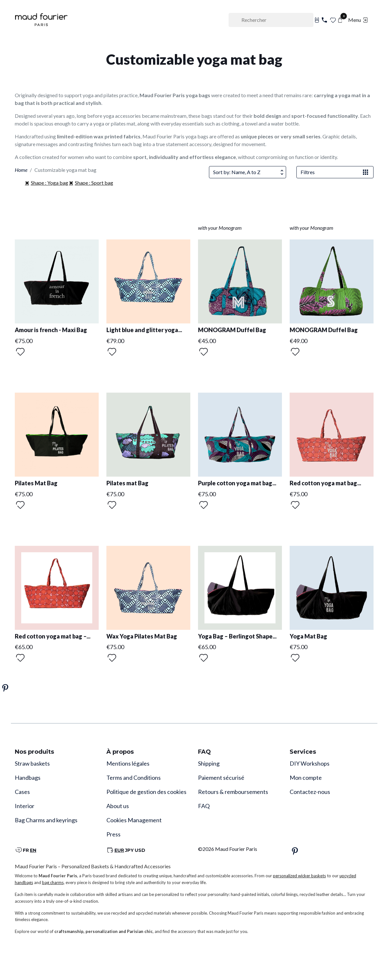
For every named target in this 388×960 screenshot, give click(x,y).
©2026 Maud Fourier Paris (227, 849)
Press (113, 834)
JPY (129, 850)
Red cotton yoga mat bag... (325, 483)
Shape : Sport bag (94, 183)
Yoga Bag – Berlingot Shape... (237, 636)
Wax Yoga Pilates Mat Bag (141, 636)
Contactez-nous (310, 791)
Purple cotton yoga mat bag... (237, 483)
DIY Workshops (309, 763)
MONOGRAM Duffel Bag (232, 329)
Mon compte (306, 777)
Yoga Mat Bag (308, 636)
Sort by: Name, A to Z (249, 172)
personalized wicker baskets (299, 875)
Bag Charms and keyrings (46, 820)
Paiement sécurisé (221, 777)
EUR (119, 850)
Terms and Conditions (133, 777)
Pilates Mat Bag (36, 483)
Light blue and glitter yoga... (144, 329)
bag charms (53, 882)
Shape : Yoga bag (49, 183)
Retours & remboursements (233, 791)
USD (140, 850)
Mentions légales (127, 763)
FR (26, 850)
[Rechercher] (271, 20)
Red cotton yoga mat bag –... (52, 636)
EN (33, 850)
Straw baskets (32, 763)
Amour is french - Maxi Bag (51, 329)
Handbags (28, 777)
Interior (24, 806)
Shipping (209, 763)
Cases (22, 791)
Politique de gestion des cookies (146, 791)
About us (117, 806)
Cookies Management (134, 820)
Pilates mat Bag (127, 483)
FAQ (204, 806)
